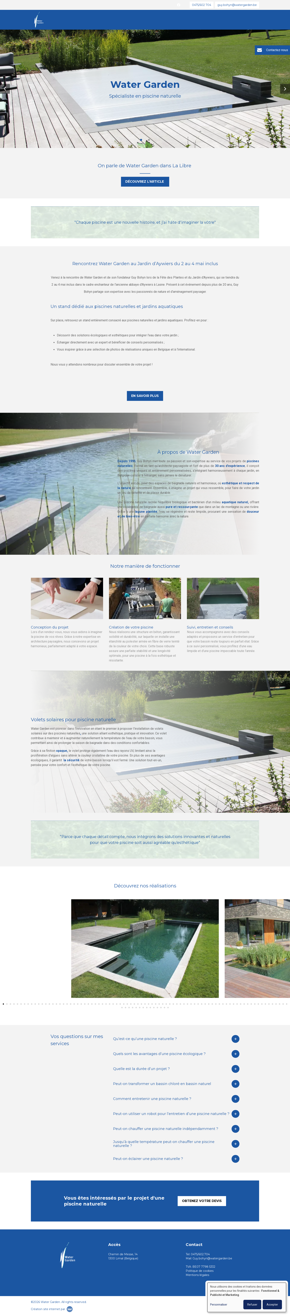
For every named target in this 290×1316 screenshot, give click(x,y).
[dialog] (246, 1297)
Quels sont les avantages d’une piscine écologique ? (159, 1054)
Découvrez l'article (145, 182)
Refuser (252, 1304)
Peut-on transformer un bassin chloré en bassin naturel (162, 1084)
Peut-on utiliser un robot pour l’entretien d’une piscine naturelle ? (171, 1114)
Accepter (272, 1304)
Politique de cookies (199, 1271)
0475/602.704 (200, 1254)
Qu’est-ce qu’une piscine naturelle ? (145, 1039)
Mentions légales (197, 1275)
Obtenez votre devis (202, 1202)
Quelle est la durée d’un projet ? (141, 1069)
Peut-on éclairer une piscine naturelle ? (148, 1159)
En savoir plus (145, 396)
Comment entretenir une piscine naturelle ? (152, 1099)
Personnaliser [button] (218, 1304)
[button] (5, 89)
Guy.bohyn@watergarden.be (212, 1258)
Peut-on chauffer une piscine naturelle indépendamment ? (165, 1129)
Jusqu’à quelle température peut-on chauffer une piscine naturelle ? (163, 1144)
